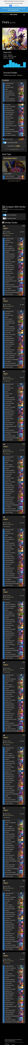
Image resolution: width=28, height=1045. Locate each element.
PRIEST (5, 228)
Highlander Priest (10, 158)
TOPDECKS (19, 75)
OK (10, 5)
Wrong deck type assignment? (14, 180)
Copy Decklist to (14, 146)
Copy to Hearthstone (9, 233)
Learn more (16, 5)
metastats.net (12, 1040)
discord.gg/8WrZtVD (13, 10)
